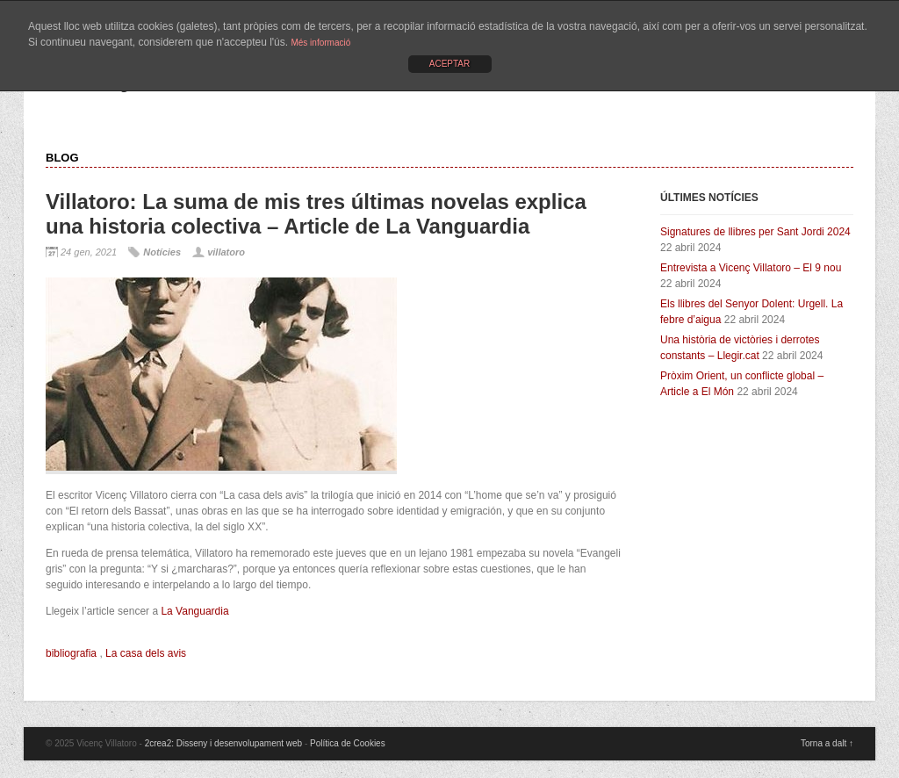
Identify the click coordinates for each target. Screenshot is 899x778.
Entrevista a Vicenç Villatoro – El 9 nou (750, 268)
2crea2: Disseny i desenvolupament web (224, 743)
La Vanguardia (194, 611)
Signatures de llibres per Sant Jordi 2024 (755, 232)
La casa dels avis (145, 653)
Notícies (162, 252)
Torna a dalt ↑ (827, 743)
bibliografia (71, 653)
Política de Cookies (347, 743)
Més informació (320, 42)
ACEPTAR (450, 63)
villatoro (226, 252)
